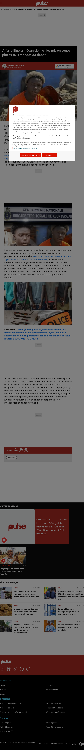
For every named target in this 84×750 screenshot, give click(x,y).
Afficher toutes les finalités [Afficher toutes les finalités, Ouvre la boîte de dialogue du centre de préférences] (30, 155)
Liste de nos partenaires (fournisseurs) (24, 148)
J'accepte (49, 155)
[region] (42, 133)
